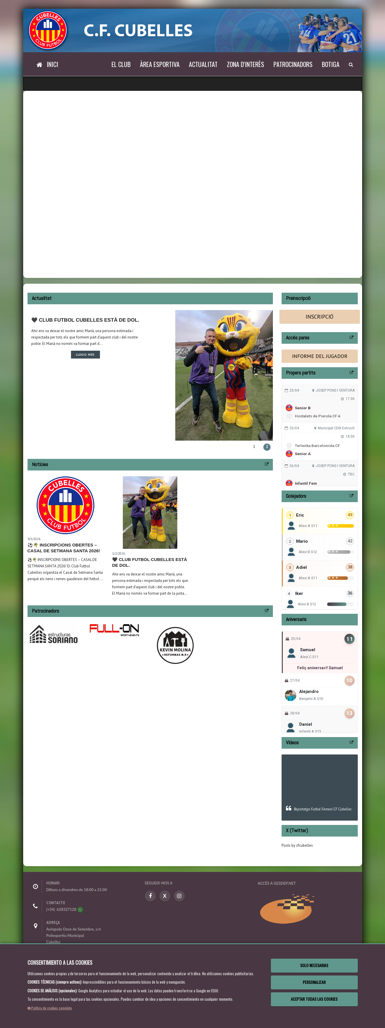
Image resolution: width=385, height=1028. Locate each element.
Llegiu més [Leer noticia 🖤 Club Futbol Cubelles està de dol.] (141, 354)
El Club (121, 64)
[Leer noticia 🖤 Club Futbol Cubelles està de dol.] (150, 512)
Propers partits (300, 372)
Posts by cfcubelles (297, 845)
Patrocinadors (293, 64)
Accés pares (297, 337)
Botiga (331, 64)
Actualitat (203, 64)
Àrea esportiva (160, 64)
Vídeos (292, 742)
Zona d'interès (245, 64)
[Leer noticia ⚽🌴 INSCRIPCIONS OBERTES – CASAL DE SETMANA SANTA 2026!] (65, 505)
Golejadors (296, 496)
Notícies (40, 464)
